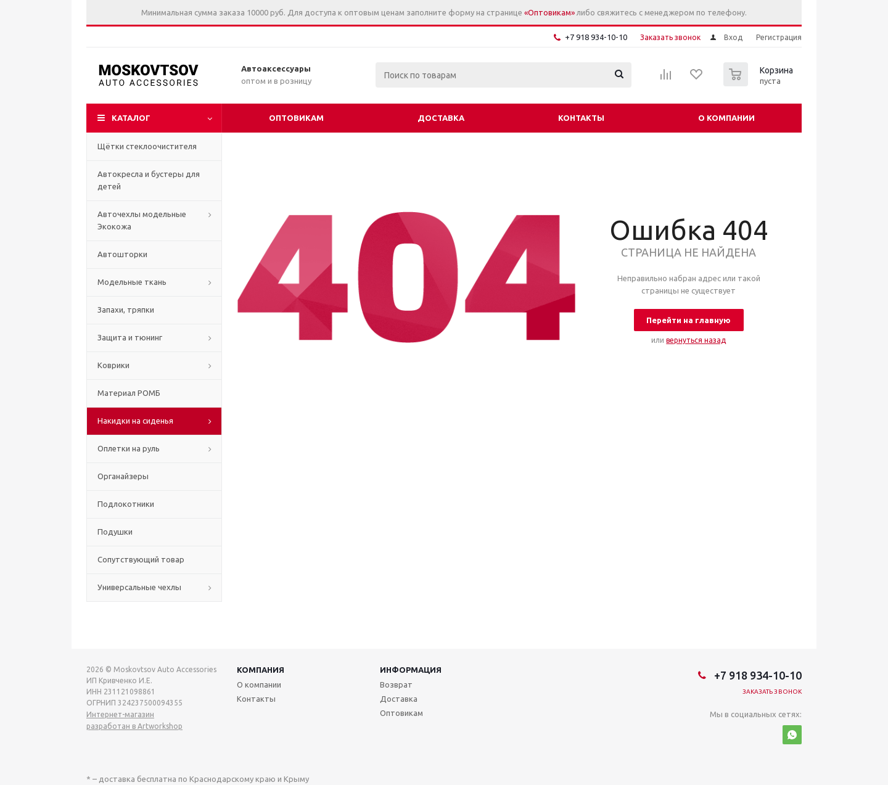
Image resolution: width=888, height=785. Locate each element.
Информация (411, 669)
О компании (726, 117)
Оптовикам (296, 117)
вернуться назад (696, 340)
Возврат (396, 684)
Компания (260, 669)
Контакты (581, 117)
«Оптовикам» (549, 12)
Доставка (440, 117)
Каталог (131, 117)
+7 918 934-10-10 (596, 37)
